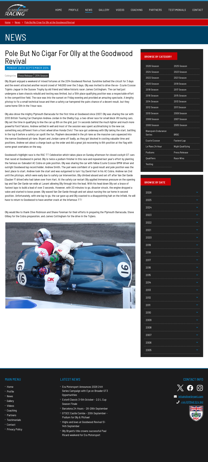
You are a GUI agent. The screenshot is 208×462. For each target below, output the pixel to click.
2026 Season (152, 65)
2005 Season (180, 125)
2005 (172, 350)
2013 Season (180, 101)
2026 (172, 192)
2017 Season (180, 89)
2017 (172, 260)
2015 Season (180, 95)
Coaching (137, 10)
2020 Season (152, 83)
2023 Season (180, 71)
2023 (172, 215)
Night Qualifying (182, 146)
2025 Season (180, 65)
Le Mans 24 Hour (154, 146)
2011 (172, 305)
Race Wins (179, 158)
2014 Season (41, 75)
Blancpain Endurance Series (156, 132)
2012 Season (152, 107)
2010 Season (152, 113)
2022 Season (152, 77)
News (88, 10)
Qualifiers (151, 158)
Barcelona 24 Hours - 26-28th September (85, 408)
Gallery (104, 10)
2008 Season (152, 119)
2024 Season (152, 71)
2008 (172, 327)
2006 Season (152, 125)
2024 (172, 207)
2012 (172, 297)
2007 (172, 335)
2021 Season (180, 77)
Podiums (150, 152)
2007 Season (180, 119)
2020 (172, 237)
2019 (172, 245)
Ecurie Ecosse (153, 140)
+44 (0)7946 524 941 (189, 402)
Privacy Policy (14, 429)
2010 (172, 312)
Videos (120, 10)
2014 (172, 282)
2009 (172, 320)
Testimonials (177, 10)
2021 (172, 230)
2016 (172, 267)
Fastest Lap (180, 140)
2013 (172, 290)
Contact (197, 10)
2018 (172, 252)
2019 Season (180, 83)
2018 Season (152, 89)
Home (58, 10)
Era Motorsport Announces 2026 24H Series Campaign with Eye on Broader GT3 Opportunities (85, 391)
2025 (172, 200)
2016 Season (152, 95)
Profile (74, 10)
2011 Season (180, 107)
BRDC (176, 134)
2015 (172, 275)
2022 (172, 222)
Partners (155, 10)
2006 (172, 342)
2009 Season (180, 113)
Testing (149, 164)
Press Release (25, 75)
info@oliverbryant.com (188, 396)
